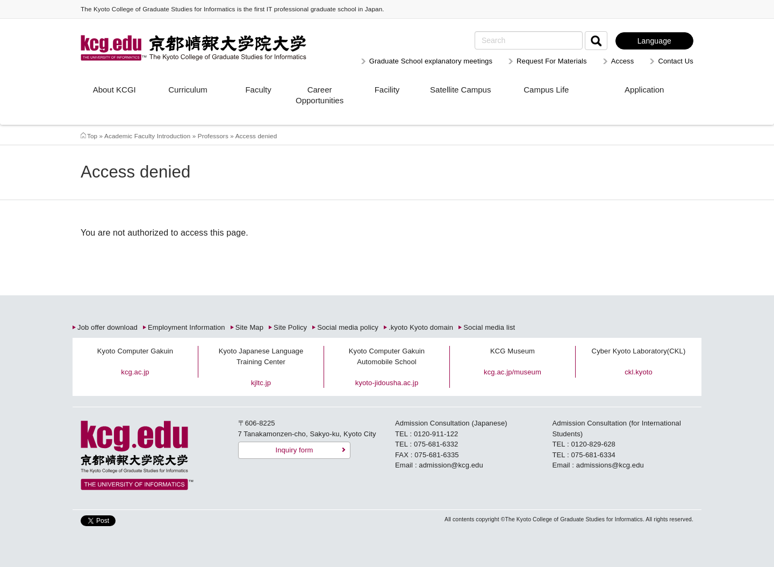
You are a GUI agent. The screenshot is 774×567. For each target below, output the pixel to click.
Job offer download (107, 327)
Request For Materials (552, 61)
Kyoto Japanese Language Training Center (261, 356)
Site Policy (290, 327)
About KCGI (114, 89)
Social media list (489, 327)
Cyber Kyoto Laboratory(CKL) (639, 351)
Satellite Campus (460, 89)
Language (654, 41)
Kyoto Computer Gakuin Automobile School (387, 356)
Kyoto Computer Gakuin (135, 351)
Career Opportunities (319, 95)
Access (622, 61)
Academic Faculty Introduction (147, 135)
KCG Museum (512, 351)
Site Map (249, 327)
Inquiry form (294, 450)
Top (92, 135)
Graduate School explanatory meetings (430, 61)
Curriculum (187, 89)
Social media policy (347, 327)
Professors (213, 135)
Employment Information (186, 327)
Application (644, 89)
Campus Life (546, 89)
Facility (387, 89)
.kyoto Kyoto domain (421, 327)
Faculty (258, 89)
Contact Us (675, 61)
